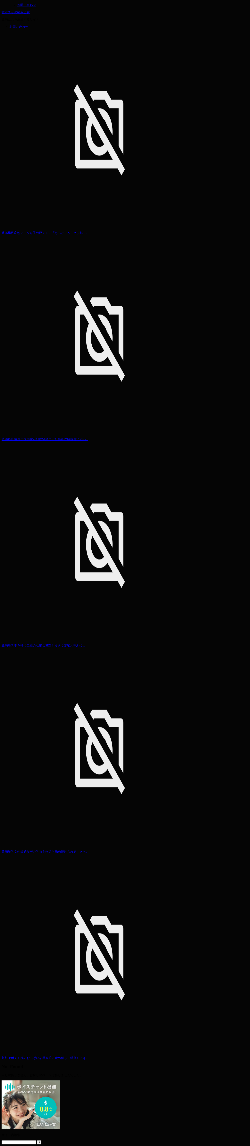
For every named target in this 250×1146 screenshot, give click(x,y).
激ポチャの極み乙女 (16, 12)
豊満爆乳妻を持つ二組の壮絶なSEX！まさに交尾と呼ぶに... (43, 645)
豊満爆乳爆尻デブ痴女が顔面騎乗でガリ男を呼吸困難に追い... (45, 439)
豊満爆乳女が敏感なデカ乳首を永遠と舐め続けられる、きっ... (45, 851)
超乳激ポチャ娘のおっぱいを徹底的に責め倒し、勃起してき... (45, 1058)
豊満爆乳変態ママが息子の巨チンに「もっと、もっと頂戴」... (45, 233)
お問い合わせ (18, 26)
